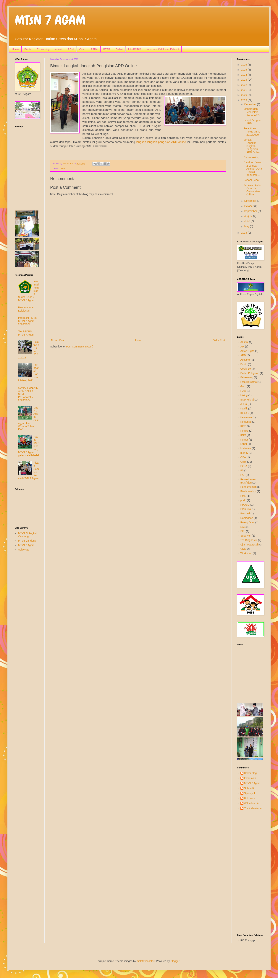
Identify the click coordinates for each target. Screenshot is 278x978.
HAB (243, 390)
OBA (243, 457)
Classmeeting (251, 157)
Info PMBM (134, 49)
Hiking (244, 395)
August (248, 216)
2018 (244, 232)
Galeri (119, 49)
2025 (244, 69)
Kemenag (246, 421)
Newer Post (57, 340)
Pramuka (245, 509)
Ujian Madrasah (249, 544)
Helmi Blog (250, 773)
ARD (62, 168)
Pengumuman (248, 486)
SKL (242, 531)
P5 (242, 470)
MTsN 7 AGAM (50, 20)
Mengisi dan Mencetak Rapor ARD (252, 112)
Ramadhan (246, 517)
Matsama (245, 448)
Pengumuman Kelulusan (26, 309)
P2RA (94, 49)
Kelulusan (246, 417)
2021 (244, 89)
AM (242, 346)
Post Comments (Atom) (79, 346)
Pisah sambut (248, 491)
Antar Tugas (247, 351)
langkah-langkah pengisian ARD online (161, 141)
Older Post (219, 340)
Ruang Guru (247, 522)
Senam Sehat (251, 179)
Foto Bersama (248, 381)
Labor (243, 443)
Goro (243, 386)
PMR (243, 495)
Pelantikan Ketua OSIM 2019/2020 (252, 131)
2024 (244, 74)
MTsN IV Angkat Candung (27, 535)
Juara (243, 404)
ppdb (243, 500)
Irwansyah (250, 778)
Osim (82, 49)
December (250, 104)
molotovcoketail (146, 961)
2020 (244, 94)
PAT (242, 474)
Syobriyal (249, 793)
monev (244, 452)
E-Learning (43, 49)
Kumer (244, 439)
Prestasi (245, 513)
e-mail (58, 49)
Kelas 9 (244, 412)
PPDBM (245, 504)
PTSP (106, 49)
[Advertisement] (138, 307)
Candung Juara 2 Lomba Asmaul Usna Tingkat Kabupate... (253, 168)
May (247, 226)
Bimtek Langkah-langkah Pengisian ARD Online (252, 146)
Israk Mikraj (247, 399)
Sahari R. (249, 788)
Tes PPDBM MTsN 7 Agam (26, 333)
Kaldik (244, 408)
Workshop (246, 553)
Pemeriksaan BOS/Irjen (248, 481)
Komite (244, 430)
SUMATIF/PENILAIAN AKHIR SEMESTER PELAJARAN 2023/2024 (28, 394)
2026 (244, 64)
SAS (243, 526)
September (251, 211)
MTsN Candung (27, 540)
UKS (243, 548)
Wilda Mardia (251, 803)
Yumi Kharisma (253, 808)
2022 (244, 84)
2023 (244, 79)
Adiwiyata (23, 549)
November (250, 200)
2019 (244, 100)
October (249, 206)
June (247, 221)
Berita (27, 49)
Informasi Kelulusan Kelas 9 (163, 49)
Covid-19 (245, 368)
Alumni (244, 342)
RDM (71, 49)
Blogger (175, 961)
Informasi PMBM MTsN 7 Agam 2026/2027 (27, 321)
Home (15, 49)
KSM (243, 435)
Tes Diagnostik (248, 540)
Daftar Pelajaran (249, 373)
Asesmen (245, 359)
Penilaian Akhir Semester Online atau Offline (252, 190)
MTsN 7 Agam (26, 545)
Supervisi (245, 535)
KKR (243, 426)
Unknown (249, 798)
